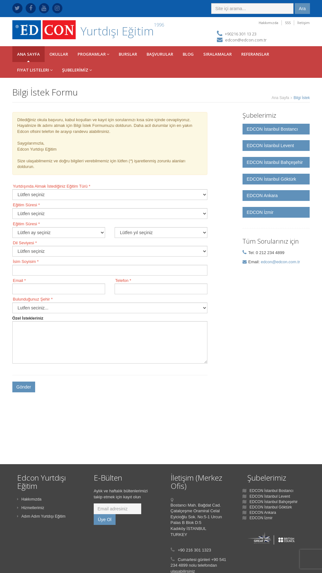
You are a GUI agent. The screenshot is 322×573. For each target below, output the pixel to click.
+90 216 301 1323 (194, 550)
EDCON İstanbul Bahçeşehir (275, 162)
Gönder (23, 386)
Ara (302, 8)
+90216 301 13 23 (240, 34)
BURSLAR (128, 54)
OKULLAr (58, 54)
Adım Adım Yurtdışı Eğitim (41, 516)
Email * (19, 280)
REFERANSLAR (255, 54)
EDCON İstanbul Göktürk (271, 179)
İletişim (303, 22)
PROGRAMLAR (93, 54)
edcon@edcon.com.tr (246, 40)
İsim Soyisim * (26, 261)
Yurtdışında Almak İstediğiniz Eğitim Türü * (52, 186)
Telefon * (123, 280)
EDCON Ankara (262, 195)
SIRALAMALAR (217, 54)
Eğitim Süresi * (26, 204)
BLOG (188, 54)
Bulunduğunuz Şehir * (33, 299)
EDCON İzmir (260, 212)
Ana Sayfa (280, 98)
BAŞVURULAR (160, 54)
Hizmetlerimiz (30, 508)
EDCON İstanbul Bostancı (272, 129)
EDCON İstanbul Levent (270, 145)
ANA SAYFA (28, 54)
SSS (288, 22)
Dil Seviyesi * (25, 242)
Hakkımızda (268, 22)
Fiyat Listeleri (35, 70)
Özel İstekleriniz (27, 318)
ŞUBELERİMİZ (77, 70)
